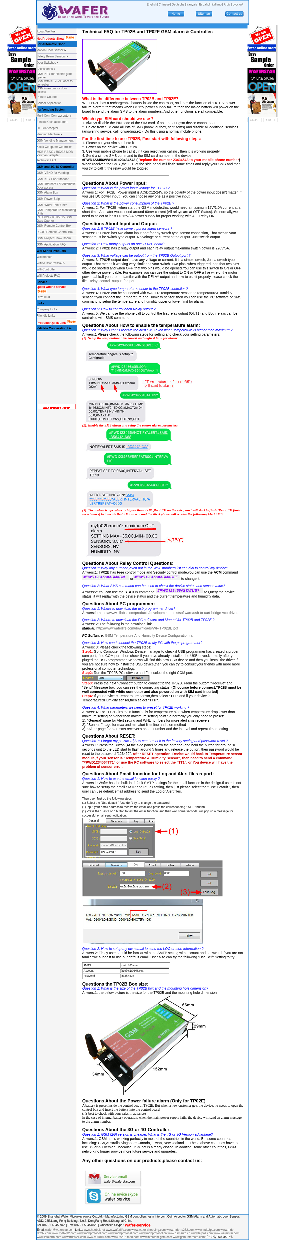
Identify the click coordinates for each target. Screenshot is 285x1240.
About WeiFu (45, 31)
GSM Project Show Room (54, 238)
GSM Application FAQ (51, 244)
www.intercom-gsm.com (156, 1237)
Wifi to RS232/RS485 (51, 263)
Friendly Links (46, 315)
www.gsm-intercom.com (189, 1237)
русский (237, 4)
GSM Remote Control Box (54, 225)
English (151, 4)
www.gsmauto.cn (179, 1233)
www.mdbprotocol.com (92, 1233)
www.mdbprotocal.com (123, 1233)
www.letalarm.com (49, 1237)
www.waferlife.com (118, 1230)
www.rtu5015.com (98, 1237)
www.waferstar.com (226, 1233)
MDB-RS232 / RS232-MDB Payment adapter (55, 153)
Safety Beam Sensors (51, 56)
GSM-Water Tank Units (52, 205)
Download (43, 297)
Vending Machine (48, 134)
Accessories (45, 69)
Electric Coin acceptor (51, 122)
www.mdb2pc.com (207, 1230)
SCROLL (30, 120)
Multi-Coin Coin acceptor (53, 115)
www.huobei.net (94, 1230)
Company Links (47, 309)
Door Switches (46, 62)
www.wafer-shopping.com (149, 1230)
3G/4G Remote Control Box (55, 232)
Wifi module (44, 257)
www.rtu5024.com (74, 1237)
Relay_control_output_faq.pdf (111, 281)
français (191, 4)
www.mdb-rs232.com (180, 1230)
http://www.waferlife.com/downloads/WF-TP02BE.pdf (137, 628)
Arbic (227, 4)
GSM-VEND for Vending (53, 173)
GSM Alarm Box (47, 192)
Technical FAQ (46, 160)
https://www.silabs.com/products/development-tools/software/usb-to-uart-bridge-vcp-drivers (169, 613)
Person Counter (47, 97)
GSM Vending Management (55, 140)
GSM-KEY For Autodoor (53, 179)
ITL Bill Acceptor (47, 128)
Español (204, 4)
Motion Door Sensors (51, 50)
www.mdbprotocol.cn (153, 1233)
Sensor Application (49, 103)
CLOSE (15, 120)
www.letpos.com (202, 1233)
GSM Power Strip (48, 199)
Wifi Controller (46, 269)
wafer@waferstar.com (59, 1230)
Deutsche (178, 4)
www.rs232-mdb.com (126, 1237)
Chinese (164, 4)
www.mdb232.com (64, 1233)
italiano (217, 4)
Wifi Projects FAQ (48, 275)
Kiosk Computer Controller (54, 147)
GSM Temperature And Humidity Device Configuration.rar (149, 635)
